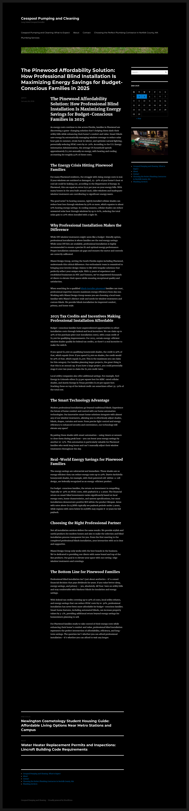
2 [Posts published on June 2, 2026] (139, 96)
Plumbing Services (30, 38)
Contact (87, 32)
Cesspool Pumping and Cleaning (50, 18)
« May (138, 119)
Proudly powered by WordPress (60, 800)
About (76, 32)
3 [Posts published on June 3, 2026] (144, 96)
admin (23, 98)
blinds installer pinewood (93, 288)
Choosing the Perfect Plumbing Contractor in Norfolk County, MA (126, 32)
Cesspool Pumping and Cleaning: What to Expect (45, 32)
